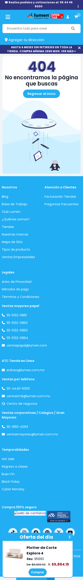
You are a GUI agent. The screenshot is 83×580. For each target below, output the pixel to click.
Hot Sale (8, 459)
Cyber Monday (13, 489)
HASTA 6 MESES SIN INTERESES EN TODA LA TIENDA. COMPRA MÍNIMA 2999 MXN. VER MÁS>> (41, 49)
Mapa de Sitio (12, 242)
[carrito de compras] (76, 17)
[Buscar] (73, 28)
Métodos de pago (15, 289)
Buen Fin (8, 474)
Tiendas (8, 227)
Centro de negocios (22, 403)
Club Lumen (11, 211)
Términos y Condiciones (20, 297)
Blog (5, 196)
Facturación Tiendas (60, 196)
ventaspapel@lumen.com (27, 345)
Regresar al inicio (41, 94)
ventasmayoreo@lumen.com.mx (32, 434)
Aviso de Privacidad (16, 281)
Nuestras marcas (15, 234)
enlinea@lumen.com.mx (25, 370)
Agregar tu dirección (24, 39)
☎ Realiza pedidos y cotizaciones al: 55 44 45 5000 (39, 4)
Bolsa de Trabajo (14, 204)
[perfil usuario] (68, 17)
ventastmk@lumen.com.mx (28, 396)
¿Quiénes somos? (15, 219)
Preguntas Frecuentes (61, 204)
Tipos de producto (16, 249)
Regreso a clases (15, 466)
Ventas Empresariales (18, 257)
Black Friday (11, 481)
